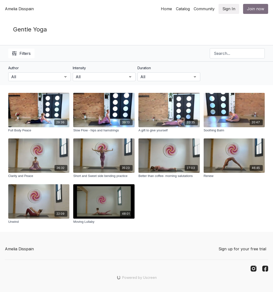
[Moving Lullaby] (104, 221)
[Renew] (234, 176)
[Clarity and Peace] (39, 176)
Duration (144, 68)
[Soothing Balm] (234, 130)
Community (204, 8)
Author (13, 68)
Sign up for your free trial (242, 248)
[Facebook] (265, 269)
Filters (21, 53)
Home (166, 8)
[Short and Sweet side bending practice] (104, 176)
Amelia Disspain (19, 8)
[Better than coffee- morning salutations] (169, 176)
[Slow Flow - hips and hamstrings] (104, 130)
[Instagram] (253, 269)
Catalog (183, 8)
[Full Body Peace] (39, 130)
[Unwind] (39, 221)
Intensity (79, 68)
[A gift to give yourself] (169, 130)
